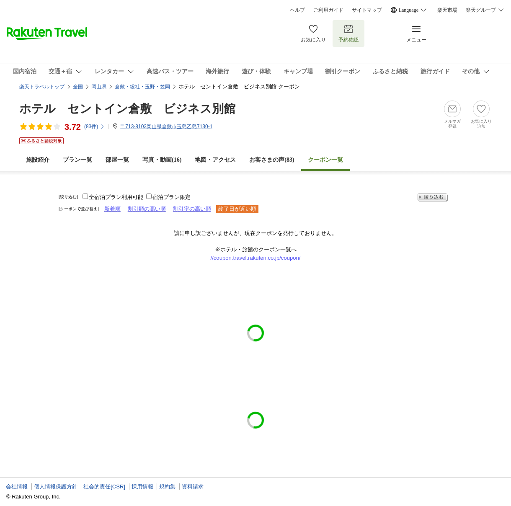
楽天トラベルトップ (42, 87)
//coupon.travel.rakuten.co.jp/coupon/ (256, 258)
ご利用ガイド (328, 10)
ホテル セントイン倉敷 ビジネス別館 (127, 108)
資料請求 (193, 486)
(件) (94, 126)
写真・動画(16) (161, 160)
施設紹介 (37, 160)
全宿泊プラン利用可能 (116, 197)
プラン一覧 (77, 160)
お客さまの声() (271, 160)
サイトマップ (367, 10)
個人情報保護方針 (55, 486)
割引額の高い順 (147, 209)
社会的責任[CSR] (104, 486)
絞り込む (433, 197)
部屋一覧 (117, 160)
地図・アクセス (215, 160)
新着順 (112, 209)
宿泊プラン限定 (171, 197)
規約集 (167, 486)
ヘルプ (297, 10)
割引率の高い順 (192, 209)
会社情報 (17, 486)
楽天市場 (447, 10)
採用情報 (142, 486)
